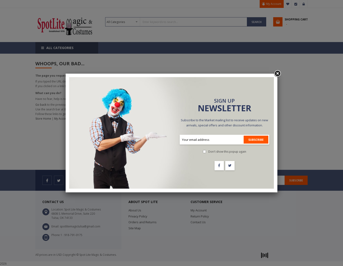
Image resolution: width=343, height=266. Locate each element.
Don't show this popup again (227, 152)
